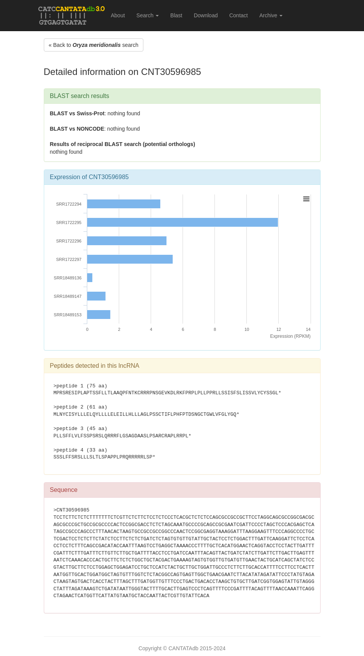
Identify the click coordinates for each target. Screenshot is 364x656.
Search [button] (147, 15)
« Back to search (93, 45)
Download (206, 15)
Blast (176, 15)
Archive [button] (271, 15)
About (118, 15)
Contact (238, 15)
